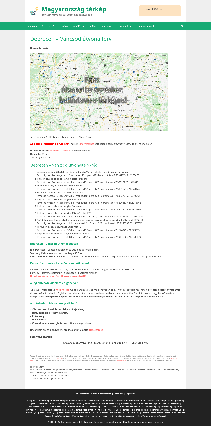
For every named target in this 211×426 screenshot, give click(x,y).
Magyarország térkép (74, 9)
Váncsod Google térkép (167, 369)
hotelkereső (62, 289)
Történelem (127, 26)
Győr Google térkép (111, 403)
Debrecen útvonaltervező (142, 400)
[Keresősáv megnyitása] (182, 26)
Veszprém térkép (134, 415)
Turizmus (109, 26)
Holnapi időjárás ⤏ (152, 9)
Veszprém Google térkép (113, 415)
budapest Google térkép (38, 400)
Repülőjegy (78, 26)
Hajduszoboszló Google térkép (167, 403)
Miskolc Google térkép (118, 409)
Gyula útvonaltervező (92, 403)
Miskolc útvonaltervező (155, 409)
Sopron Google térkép (138, 412)
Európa (64, 26)
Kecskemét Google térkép (52, 409)
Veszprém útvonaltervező (154, 415)
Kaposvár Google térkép (145, 406)
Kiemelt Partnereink (101, 393)
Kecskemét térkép (73, 409)
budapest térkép (58, 400)
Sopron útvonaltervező (174, 412)
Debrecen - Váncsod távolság (86, 369)
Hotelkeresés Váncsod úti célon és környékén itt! (58, 276)
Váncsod (65, 150)
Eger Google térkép (164, 400)
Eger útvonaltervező (38, 403)
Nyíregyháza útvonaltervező (65, 412)
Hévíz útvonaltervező (123, 406)
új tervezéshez (86, 143)
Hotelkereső (96, 329)
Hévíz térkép (107, 406)
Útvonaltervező (35, 26)
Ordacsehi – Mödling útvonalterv (48, 378)
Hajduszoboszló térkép (40, 406)
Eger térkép (178, 400)
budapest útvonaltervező (78, 400)
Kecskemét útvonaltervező (95, 409)
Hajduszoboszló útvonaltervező (66, 406)
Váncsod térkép (37, 372)
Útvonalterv (38, 367)
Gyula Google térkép (58, 403)
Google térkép (121, 360)
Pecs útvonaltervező (118, 412)
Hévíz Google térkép (91, 406)
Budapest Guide (147, 26)
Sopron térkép (156, 412)
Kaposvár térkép (164, 406)
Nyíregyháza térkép (42, 412)
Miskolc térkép (136, 409)
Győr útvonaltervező (142, 403)
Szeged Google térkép (55, 415)
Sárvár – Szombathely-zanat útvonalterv (51, 375)
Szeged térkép (73, 415)
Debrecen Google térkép (101, 400)
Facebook (118, 393)
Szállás (93, 26)
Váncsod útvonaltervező (56, 372)
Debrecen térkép (122, 400)
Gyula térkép (75, 403)
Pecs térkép (102, 412)
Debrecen (53, 150)
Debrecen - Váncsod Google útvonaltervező (52, 369)
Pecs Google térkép (87, 412)
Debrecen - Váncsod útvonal (113, 369)
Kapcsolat (130, 393)
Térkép (51, 26)
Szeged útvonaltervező (91, 415)
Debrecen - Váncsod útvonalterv (141, 369)
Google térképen (56, 358)
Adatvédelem (82, 393)
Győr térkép (126, 403)
